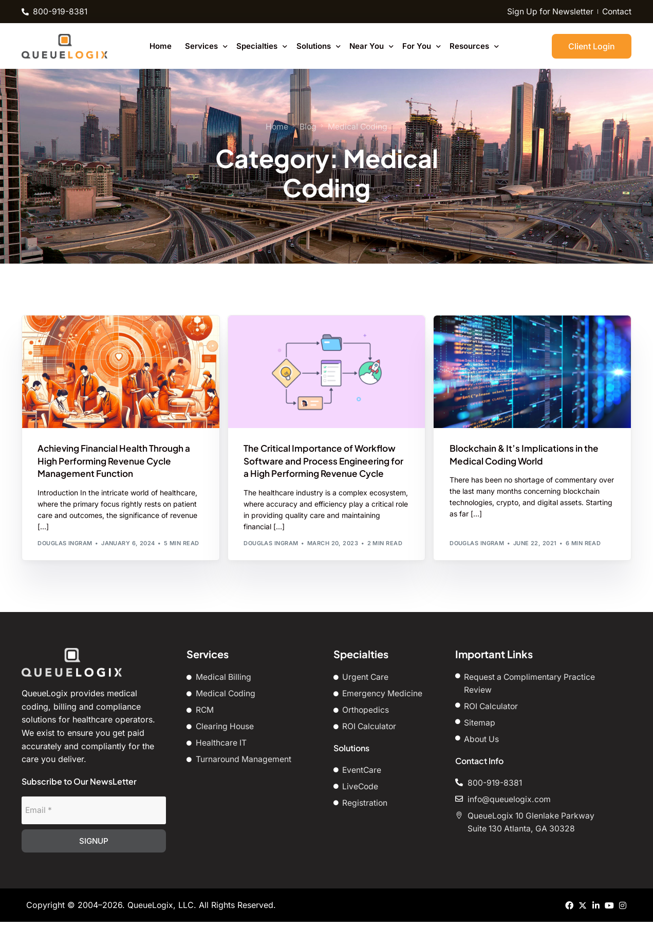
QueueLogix (150, 909)
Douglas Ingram (65, 545)
